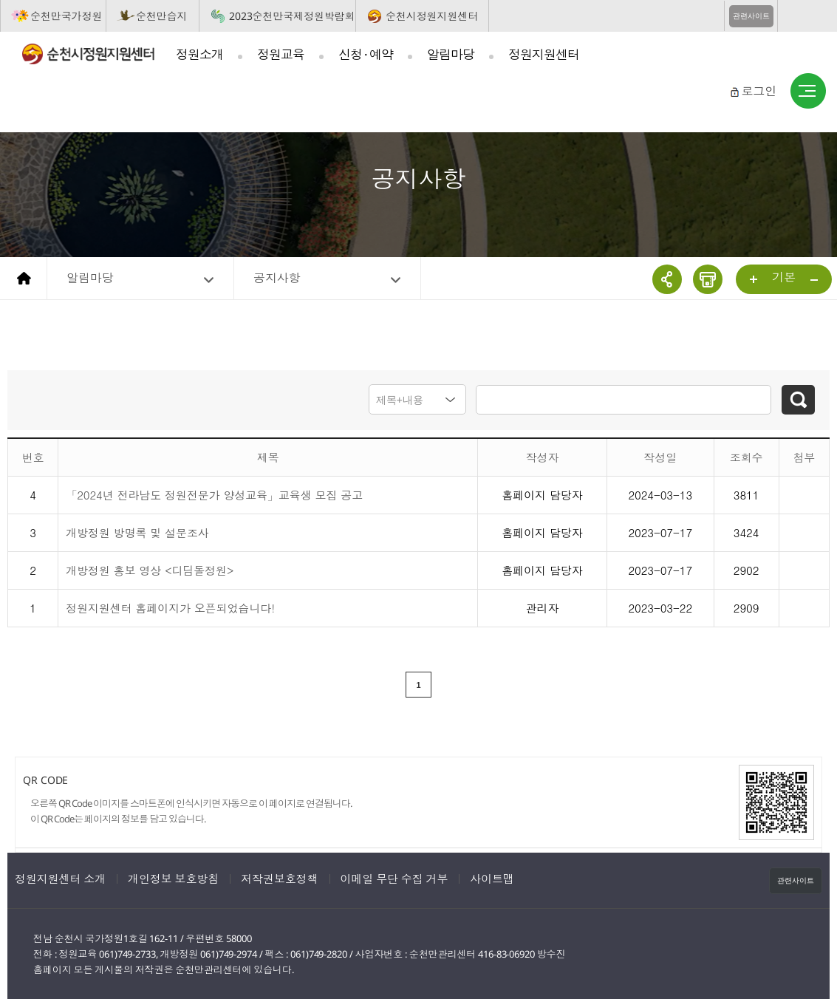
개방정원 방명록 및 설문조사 (137, 531)
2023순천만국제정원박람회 (292, 16)
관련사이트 (751, 16)
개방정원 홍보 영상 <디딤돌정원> (149, 569)
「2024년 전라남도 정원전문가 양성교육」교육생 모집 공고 (214, 494)
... (754, 280)
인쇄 (707, 279)
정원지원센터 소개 (60, 877)
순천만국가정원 (66, 16)
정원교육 (280, 54)
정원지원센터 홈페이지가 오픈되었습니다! (170, 607)
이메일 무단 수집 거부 (394, 877)
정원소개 (199, 54)
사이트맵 (808, 91)
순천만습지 (162, 16)
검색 (798, 400)
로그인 (758, 91)
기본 (784, 277)
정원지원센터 (543, 54)
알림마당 (450, 54)
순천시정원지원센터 (432, 16)
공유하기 (667, 279)
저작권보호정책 (279, 877)
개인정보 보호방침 (173, 877)
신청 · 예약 (365, 54)
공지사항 (277, 278)
